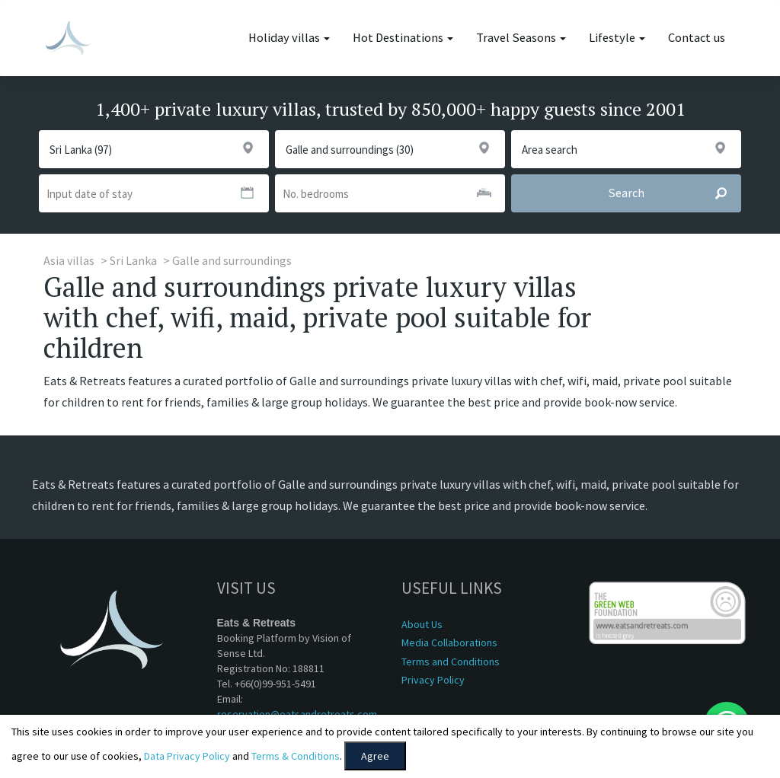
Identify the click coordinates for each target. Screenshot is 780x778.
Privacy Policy (433, 680)
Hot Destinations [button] (403, 38)
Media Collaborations (449, 642)
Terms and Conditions (450, 661)
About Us (422, 624)
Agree (375, 756)
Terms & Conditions (295, 756)
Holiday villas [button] (289, 38)
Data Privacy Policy (187, 756)
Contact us (696, 38)
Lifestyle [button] (617, 38)
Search (674, 193)
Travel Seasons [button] (521, 38)
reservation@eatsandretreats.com (297, 714)
